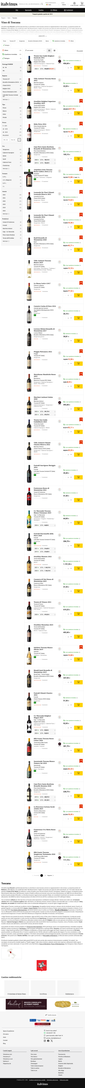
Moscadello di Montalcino (50, 935)
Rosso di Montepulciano (57, 944)
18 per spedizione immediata (72, 834)
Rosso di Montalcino (45, 944)
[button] (74, 4)
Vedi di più (6, 99)
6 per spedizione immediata (71, 538)
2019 (12, 207)
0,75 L (12, 176)
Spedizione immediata (58, 41)
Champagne (34, 1063)
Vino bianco (34, 1056)
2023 (12, 204)
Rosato (12, 117)
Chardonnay (12, 165)
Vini (17, 10)
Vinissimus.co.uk (7, 1059)
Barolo (60, 1061)
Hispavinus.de (7, 1063)
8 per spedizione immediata (71, 766)
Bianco (47, 41)
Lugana (60, 1059)
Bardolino (61, 1073)
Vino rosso (34, 1054)
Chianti (26, 908)
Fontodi (12, 225)
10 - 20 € (12, 129)
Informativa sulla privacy (52, 1080)
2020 (12, 201)
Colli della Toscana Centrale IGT (12, 95)
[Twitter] (52, 1041)
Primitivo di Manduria (64, 1056)
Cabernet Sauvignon (12, 152)
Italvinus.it (6, 1061)
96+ (12, 70)
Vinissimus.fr (6, 1056)
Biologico (6, 45)
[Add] (78, 68)
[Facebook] (48, 1041)
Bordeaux (33, 1061)
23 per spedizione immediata (72, 220)
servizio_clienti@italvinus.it (53, 1038)
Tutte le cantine (35, 1068)
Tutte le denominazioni (37, 1066)
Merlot (12, 156)
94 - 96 (12, 67)
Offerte (53, 10)
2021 (12, 198)
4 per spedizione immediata (71, 311)
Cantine (41, 10)
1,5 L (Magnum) (12, 180)
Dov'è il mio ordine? (51, 1030)
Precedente (36, 875)
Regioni (3, 18)
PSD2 (32, 1020)
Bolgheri (60, 1066)
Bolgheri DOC (12, 88)
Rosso (4, 41)
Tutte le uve (34, 1070)
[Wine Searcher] (67, 1004)
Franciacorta (61, 1054)
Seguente (50, 875)
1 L (12, 186)
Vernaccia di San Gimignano (34, 926)
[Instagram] (45, 1041)
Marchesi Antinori (12, 228)
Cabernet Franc (12, 162)
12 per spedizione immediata (72, 61)
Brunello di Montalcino (64, 1068)
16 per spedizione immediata (72, 243)
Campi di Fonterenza (12, 222)
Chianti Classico (33, 908)
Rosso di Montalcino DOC (12, 92)
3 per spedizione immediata (71, 629)
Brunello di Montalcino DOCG (35, 41)
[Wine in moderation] (42, 1025)
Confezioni (68, 10)
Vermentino (23, 928)
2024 (12, 210)
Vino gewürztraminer (36, 1059)
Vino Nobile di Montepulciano (19, 910)
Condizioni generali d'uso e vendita (37, 1080)
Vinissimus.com (7, 1054)
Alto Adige (61, 1070)
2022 (12, 194)
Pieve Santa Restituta (12, 235)
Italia (9, 18)
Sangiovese (22, 41)
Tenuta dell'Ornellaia (12, 238)
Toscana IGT (13, 41)
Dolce (12, 114)
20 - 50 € (12, 132)
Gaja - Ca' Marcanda (12, 231)
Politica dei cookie (64, 1080)
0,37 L (12, 183)
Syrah (12, 159)
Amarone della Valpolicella (65, 1063)
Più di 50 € (12, 135)
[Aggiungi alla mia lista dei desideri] (59, 57)
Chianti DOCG (12, 85)
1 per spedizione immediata (71, 106)
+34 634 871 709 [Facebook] (50, 1033)
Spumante (28, 10)
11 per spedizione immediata (72, 174)
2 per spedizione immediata (71, 379)
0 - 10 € (12, 125)
